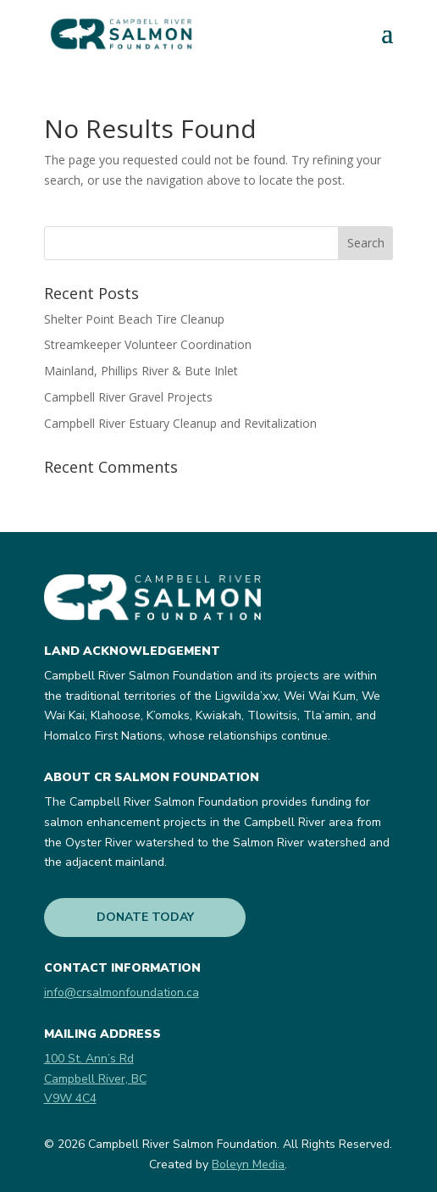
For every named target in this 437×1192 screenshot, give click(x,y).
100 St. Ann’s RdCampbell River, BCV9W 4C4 (95, 1079)
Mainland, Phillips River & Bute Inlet (141, 371)
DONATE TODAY (145, 917)
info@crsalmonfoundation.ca (121, 992)
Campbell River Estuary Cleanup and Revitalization (180, 423)
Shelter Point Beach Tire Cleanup (134, 319)
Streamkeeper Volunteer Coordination (148, 344)
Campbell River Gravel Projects (128, 397)
